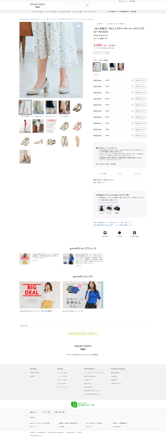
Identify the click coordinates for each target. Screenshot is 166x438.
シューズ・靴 (45, 19)
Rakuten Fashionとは (90, 376)
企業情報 (32, 432)
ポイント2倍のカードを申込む (94, 423)
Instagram (114, 380)
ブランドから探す (62, 372)
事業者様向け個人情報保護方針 (56, 432)
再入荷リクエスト (140, 80)
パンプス (52, 19)
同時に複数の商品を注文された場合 (103, 225)
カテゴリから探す (62, 380)
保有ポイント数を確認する (120, 423)
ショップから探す (62, 376)
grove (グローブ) (35, 19)
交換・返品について (126, 222)
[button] (19, 60)
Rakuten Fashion (46, 5)
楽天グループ (122, 1)
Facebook (114, 376)
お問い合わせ (88, 383)
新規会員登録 (115, 372)
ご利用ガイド (88, 380)
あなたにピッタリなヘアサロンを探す (40, 423)
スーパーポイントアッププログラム (94, 372)
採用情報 (79, 432)
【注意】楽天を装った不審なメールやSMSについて (83, 333)
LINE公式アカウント (117, 383)
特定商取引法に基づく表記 (91, 390)
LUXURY (32, 376)
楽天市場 (132, 1)
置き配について (114, 222)
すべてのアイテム (62, 387)
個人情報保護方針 (41, 432)
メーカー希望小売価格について (123, 225)
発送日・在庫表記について (100, 222)
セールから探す (61, 383)
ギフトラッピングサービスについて (108, 202)
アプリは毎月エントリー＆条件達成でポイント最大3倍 (121, 11)
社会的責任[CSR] (70, 432)
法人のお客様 (88, 387)
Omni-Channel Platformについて (93, 394)
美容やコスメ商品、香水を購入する (68, 423)
